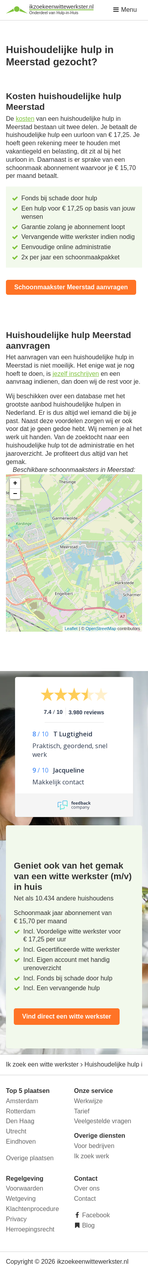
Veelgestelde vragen (102, 1121)
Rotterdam (21, 1111)
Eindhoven (21, 1141)
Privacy (16, 1219)
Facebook (95, 1215)
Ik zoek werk (91, 1156)
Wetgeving (21, 1198)
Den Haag (20, 1121)
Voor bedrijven (94, 1146)
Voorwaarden (24, 1188)
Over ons (87, 1188)
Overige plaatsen (30, 1158)
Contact (85, 1198)
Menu (125, 9)
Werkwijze (88, 1101)
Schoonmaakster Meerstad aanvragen (71, 287)
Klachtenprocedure (32, 1208)
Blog (88, 1225)
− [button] (15, 494)
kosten (25, 118)
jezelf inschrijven (75, 373)
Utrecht (16, 1131)
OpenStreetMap (101, 628)
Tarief (82, 1111)
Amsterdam (22, 1101)
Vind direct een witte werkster (66, 1016)
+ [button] (15, 483)
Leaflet (71, 628)
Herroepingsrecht (30, 1229)
